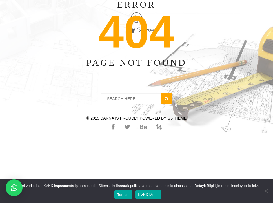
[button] (14, 187)
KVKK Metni (148, 195)
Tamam (123, 195)
